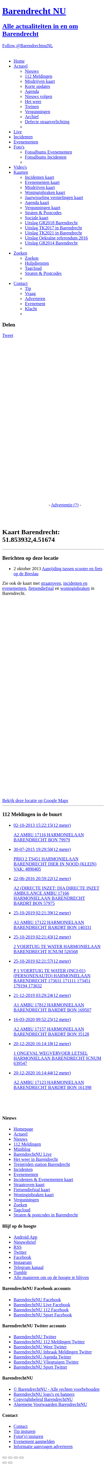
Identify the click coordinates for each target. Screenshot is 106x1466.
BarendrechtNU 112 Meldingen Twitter (49, 1341)
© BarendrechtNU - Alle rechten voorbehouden (56, 1389)
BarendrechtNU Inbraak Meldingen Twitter (53, 1351)
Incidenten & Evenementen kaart (43, 1179)
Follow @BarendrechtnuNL (27, 45)
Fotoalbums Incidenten (45, 157)
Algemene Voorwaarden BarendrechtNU (50, 1404)
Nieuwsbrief (25, 1242)
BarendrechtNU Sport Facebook (43, 1314)
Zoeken (20, 253)
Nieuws (32, 71)
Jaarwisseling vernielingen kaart (54, 197)
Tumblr (20, 1272)
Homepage (23, 1129)
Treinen (32, 106)
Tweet (7, 335)
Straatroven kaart (29, 1184)
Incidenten (23, 136)
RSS (17, 1247)
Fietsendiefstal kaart (32, 1189)
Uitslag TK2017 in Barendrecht (53, 227)
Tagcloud (33, 268)
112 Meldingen (38, 76)
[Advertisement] (24, 422)
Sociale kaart (36, 217)
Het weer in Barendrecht (36, 1159)
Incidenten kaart (39, 177)
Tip (28, 288)
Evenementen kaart (42, 182)
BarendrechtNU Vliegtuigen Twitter (46, 1362)
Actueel (21, 66)
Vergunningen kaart (42, 207)
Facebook (22, 1257)
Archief (32, 116)
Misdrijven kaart (40, 81)
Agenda (32, 91)
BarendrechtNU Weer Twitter (40, 1346)
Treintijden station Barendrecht (42, 1164)
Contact (21, 283)
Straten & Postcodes (43, 212)
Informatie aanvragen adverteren (43, 1446)
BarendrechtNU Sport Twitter (40, 1367)
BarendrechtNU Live (33, 1154)
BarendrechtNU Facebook (37, 1299)
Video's (20, 167)
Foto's (19, 147)
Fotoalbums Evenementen (48, 152)
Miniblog (22, 1149)
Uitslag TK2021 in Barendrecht (53, 232)
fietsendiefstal (41, 588)
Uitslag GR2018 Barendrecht (51, 222)
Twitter (20, 1252)
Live (18, 131)
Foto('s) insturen (28, 1436)
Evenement (35, 303)
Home (19, 61)
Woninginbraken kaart (45, 192)
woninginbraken (75, 588)
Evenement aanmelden (34, 1441)
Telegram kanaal (29, 1267)
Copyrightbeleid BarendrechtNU (43, 1399)
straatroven (51, 583)
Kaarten (21, 172)
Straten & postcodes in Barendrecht (46, 1214)
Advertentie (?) (64, 505)
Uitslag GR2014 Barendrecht (51, 243)
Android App (25, 1237)
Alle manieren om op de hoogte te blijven (51, 1277)
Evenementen (26, 142)
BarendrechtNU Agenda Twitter (42, 1357)
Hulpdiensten (37, 263)
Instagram (23, 1262)
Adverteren (35, 298)
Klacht (31, 308)
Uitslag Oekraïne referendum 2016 (56, 238)
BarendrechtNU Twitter (35, 1336)
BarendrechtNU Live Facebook (42, 1304)
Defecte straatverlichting (47, 121)
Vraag (30, 293)
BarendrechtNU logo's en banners (44, 1394)
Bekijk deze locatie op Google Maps (35, 800)
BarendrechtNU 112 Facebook (41, 1309)
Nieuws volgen (38, 96)
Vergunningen (37, 111)
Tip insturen (24, 1431)
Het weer (33, 101)
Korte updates (37, 86)
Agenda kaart (37, 202)
